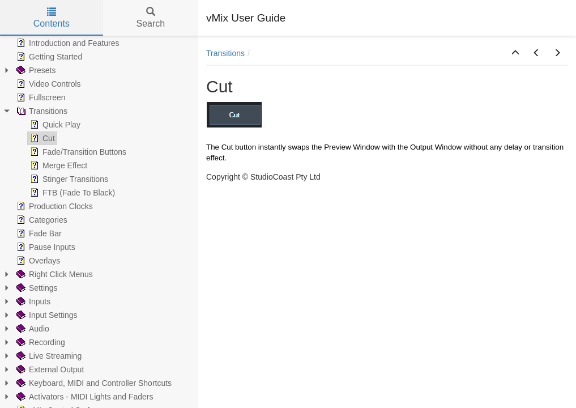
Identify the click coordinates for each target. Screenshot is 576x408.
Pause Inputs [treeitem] (44, 247)
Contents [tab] (51, 17)
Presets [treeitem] (35, 70)
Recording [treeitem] (39, 342)
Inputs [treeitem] (32, 301)
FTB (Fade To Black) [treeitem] (71, 192)
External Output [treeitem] (49, 369)
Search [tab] (150, 17)
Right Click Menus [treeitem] (53, 274)
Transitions (225, 53)
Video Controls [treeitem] (47, 84)
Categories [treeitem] (40, 220)
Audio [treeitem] (31, 328)
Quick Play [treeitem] (54, 124)
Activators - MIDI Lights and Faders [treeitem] (83, 396)
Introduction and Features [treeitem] (67, 43)
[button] (515, 53)
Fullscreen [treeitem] (40, 97)
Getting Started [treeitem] (48, 56)
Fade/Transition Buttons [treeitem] (77, 152)
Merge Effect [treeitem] (57, 165)
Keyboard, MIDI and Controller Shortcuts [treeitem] (93, 383)
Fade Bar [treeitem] (38, 233)
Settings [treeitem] (36, 288)
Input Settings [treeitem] (46, 315)
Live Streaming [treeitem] (48, 356)
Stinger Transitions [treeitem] (68, 179)
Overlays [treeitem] (37, 260)
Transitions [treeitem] (40, 111)
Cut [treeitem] (41, 138)
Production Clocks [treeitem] (53, 206)
